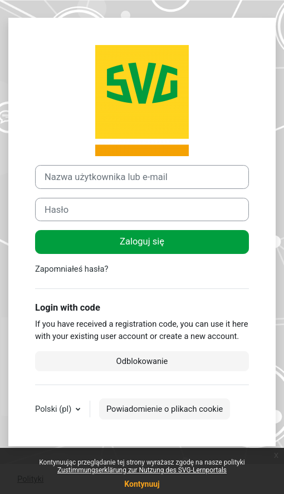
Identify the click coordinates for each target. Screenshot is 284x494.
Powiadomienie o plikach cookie (164, 409)
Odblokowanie (142, 361)
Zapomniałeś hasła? (71, 269)
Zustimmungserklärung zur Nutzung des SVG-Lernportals (142, 470)
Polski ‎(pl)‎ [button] (54, 409)
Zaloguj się (142, 241)
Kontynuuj (141, 484)
